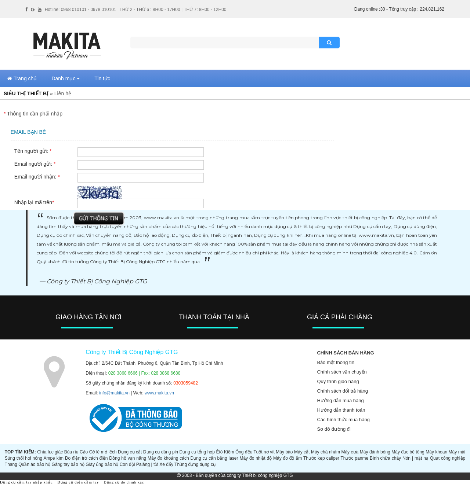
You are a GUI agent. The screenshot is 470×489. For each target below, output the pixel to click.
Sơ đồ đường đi (334, 429)
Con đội (127, 464)
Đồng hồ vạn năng (127, 458)
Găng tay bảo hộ (68, 464)
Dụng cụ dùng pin (160, 452)
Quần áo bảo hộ (34, 464)
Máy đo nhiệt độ (255, 458)
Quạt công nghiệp (448, 458)
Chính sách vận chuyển (341, 372)
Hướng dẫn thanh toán (341, 410)
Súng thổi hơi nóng (23, 458)
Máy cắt (302, 452)
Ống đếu (243, 452)
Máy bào (284, 452)
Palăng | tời (147, 464)
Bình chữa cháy (385, 458)
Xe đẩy (166, 464)
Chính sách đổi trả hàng (342, 391)
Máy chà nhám (325, 452)
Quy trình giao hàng (338, 381)
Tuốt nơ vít (264, 452)
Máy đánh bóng (375, 452)
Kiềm (229, 452)
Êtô (219, 452)
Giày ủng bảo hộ (102, 464)
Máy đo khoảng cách (168, 458)
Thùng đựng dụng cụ (195, 464)
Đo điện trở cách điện (86, 458)
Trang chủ (22, 78)
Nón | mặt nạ (415, 458)
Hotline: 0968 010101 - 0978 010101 (80, 9)
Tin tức (102, 78)
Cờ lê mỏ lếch (103, 452)
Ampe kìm (53, 458)
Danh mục (65, 78)
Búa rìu (71, 452)
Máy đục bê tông (407, 452)
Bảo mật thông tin (335, 362)
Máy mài (457, 452)
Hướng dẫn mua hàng (340, 400)
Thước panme (354, 458)
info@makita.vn (114, 393)
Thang (11, 464)
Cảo (84, 452)
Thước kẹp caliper (321, 458)
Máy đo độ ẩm (287, 458)
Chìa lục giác (50, 452)
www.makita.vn (159, 393)
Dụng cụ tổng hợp (197, 452)
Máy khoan (436, 452)
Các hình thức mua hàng (343, 419)
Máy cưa (349, 452)
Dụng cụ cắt (130, 452)
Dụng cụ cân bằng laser (214, 458)
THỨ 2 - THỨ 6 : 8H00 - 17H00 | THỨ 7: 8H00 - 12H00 (172, 9)
